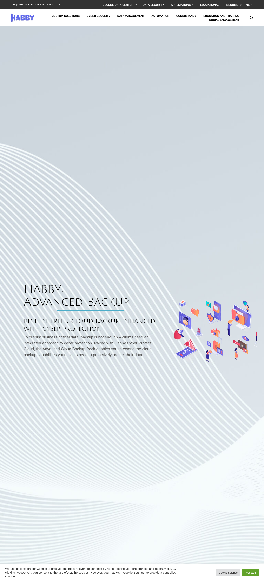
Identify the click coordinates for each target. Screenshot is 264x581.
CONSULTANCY (186, 16)
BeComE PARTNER (239, 4)
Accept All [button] (250, 572)
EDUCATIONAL (209, 4)
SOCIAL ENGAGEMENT (224, 19)
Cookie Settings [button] (228, 572)
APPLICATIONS (181, 4)
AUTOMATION (160, 16)
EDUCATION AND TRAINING (221, 16)
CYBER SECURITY (98, 16)
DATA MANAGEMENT (131, 16)
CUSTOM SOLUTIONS (66, 16)
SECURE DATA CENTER (118, 4)
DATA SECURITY (153, 4)
